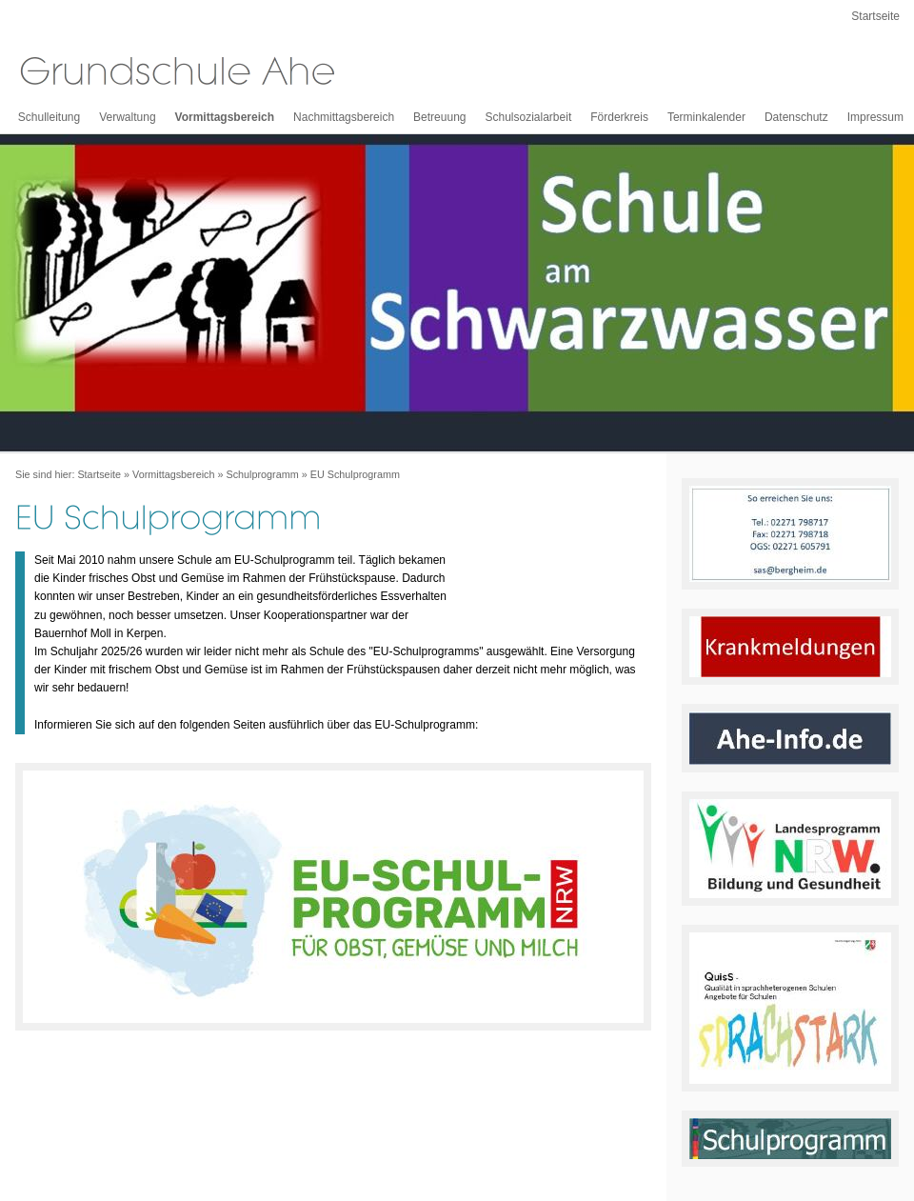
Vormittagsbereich (224, 117)
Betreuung (439, 117)
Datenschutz (796, 117)
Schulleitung (49, 117)
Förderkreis (619, 117)
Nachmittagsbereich (343, 117)
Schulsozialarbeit (529, 117)
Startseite (875, 16)
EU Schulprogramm (355, 474)
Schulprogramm (262, 474)
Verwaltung (127, 117)
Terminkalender (706, 117)
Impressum (875, 117)
